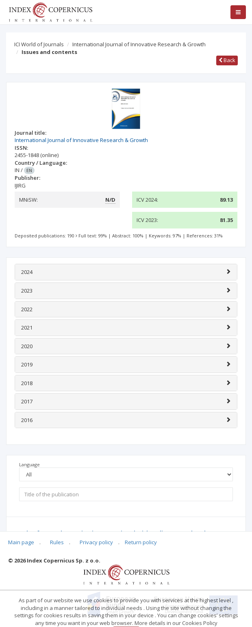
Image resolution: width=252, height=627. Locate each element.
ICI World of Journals (39, 44)
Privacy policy (96, 542)
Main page (21, 542)
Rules (57, 542)
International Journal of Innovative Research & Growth (139, 44)
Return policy (141, 542)
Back (227, 60)
